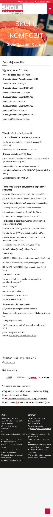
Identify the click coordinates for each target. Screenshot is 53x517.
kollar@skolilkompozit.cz (13, 455)
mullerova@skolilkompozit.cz (39, 444)
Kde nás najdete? (42, 2)
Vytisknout (8, 362)
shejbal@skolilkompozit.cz (40, 455)
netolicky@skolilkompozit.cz (22, 335)
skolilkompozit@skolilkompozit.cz (14, 434)
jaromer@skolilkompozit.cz (40, 429)
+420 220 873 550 (26, 2)
